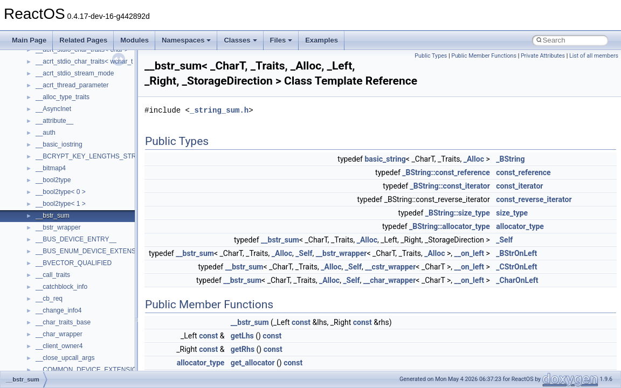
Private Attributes (543, 55)
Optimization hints (44, 188)
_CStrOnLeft (516, 266)
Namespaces (186, 40)
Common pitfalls (41, 117)
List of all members (593, 55)
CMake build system (47, 105)
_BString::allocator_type (449, 226)
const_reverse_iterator (533, 199)
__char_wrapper (389, 280)
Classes (240, 40)
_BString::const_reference (446, 172)
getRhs (242, 349)
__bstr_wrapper (341, 253)
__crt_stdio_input (60, 307)
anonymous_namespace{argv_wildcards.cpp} (100, 366)
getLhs (242, 335)
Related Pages (83, 40)
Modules (134, 40)
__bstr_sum (280, 239)
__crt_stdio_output (62, 319)
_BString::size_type (457, 213)
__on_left (469, 253)
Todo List (31, 236)
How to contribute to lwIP (54, 94)
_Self (504, 239)
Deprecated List (41, 248)
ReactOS (23, 58)
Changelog (34, 82)
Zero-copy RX (38, 153)
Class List (41, 295)
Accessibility (53, 343)
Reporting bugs (40, 141)
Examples (321, 40)
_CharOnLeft (517, 280)
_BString (510, 159)
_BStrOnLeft (516, 253)
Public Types (431, 55)
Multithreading (38, 177)
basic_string (384, 159)
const (301, 322)
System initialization (46, 165)
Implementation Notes (49, 200)
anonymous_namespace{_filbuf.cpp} (88, 354)
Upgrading (33, 70)
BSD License (37, 212)
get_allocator (253, 362)
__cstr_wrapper (390, 266)
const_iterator (519, 186)
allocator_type (520, 226)
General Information (46, 224)
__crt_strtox (53, 331)
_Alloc (474, 159)
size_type (512, 213)
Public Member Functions (483, 55)
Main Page (29, 40)
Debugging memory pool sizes (61, 129)
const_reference (523, 172)
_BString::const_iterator (450, 186)
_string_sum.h (219, 110)
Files (281, 40)
